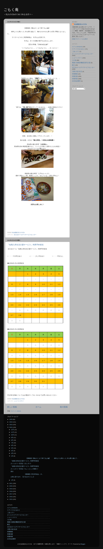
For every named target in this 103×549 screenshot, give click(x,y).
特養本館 (75, 78)
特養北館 (75, 76)
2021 (11, 483)
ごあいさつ (75, 51)
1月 (12, 480)
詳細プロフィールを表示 (80, 39)
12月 (12, 429)
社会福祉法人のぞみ (80, 24)
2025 (11, 419)
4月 (12, 450)
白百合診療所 (76, 81)
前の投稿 (64, 407)
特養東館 (75, 74)
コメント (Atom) (16, 411)
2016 (11, 496)
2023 (11, 424)
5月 (12, 448)
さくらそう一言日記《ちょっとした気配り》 (25, 469)
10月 (12, 435)
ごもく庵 (11, 10)
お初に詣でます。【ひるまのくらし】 (23, 477)
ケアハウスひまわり (78, 49)
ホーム (38, 407)
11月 (12, 432)
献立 (73, 65)
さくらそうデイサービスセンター (82, 54)
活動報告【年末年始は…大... (27, 474)
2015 (11, 499)
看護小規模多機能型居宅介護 (81, 62)
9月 (12, 437)
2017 (11, 494)
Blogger (83, 544)
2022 (11, 427)
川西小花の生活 (77, 71)
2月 (12, 456)
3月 (12, 453)
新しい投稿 (12, 407)
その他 (74, 60)
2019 (11, 488)
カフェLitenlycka (77, 46)
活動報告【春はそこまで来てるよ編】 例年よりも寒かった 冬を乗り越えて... (44, 458)
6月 (12, 445)
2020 (11, 486)
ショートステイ (19, 401)
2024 (11, 422)
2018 (11, 491)
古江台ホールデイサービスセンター (25, 234)
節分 (12, 471)
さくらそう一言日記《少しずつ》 (21, 463)
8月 (12, 440)
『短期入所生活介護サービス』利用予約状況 (25, 245)
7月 (12, 443)
